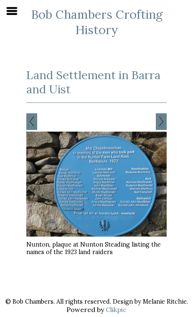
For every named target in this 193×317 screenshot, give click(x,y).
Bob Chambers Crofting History (97, 22)
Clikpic (116, 309)
